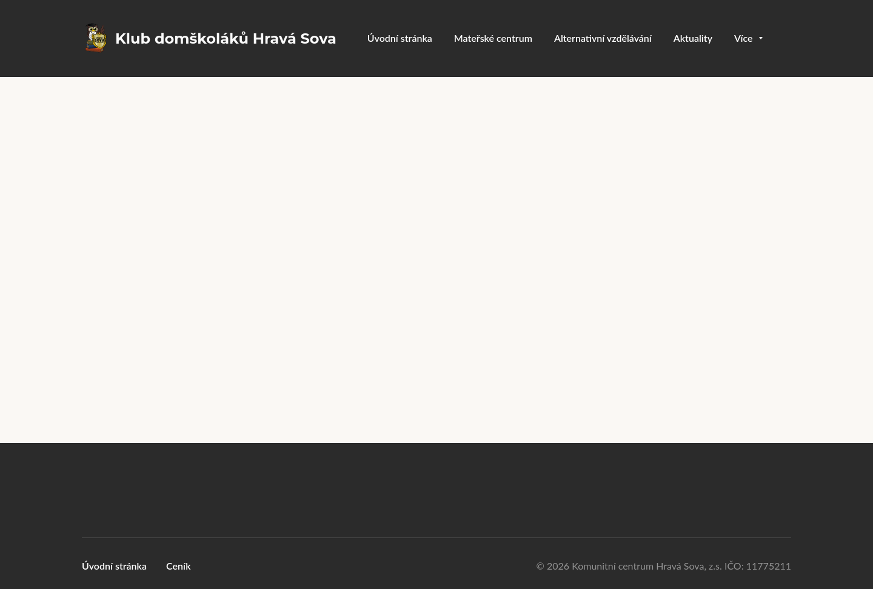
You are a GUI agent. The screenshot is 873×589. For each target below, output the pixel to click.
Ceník (178, 565)
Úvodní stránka (114, 565)
